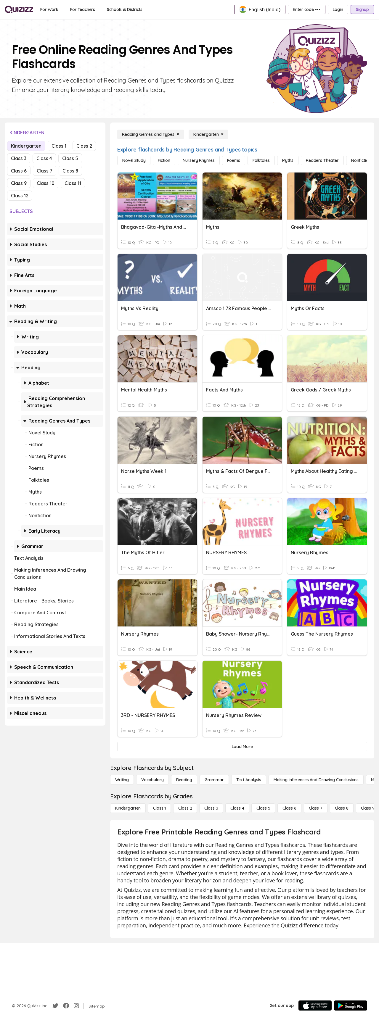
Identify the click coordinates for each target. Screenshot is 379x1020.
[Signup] (362, 9)
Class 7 (44, 171)
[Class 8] (342, 808)
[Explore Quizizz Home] (19, 9)
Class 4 (44, 158)
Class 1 (59, 146)
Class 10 (45, 183)
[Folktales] (261, 160)
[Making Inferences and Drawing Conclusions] (316, 779)
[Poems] (233, 160)
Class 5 (70, 158)
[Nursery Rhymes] (199, 160)
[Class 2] (185, 808)
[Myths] (287, 160)
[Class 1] (159, 808)
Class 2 (84, 146)
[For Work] (49, 9)
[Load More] (242, 746)
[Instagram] (76, 1006)
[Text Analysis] (248, 779)
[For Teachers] (82, 9)
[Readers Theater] (322, 160)
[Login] (338, 9)
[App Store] (315, 1005)
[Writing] (122, 779)
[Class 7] (315, 808)
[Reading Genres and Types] (150, 134)
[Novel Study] (133, 160)
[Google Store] (350, 1005)
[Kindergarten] (208, 134)
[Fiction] (164, 160)
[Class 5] (263, 808)
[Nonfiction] (361, 160)
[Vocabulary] (152, 779)
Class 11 (73, 183)
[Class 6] (289, 808)
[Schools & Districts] (124, 9)
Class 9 (19, 183)
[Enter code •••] (306, 9)
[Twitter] (55, 1006)
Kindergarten (26, 146)
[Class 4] (237, 808)
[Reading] (184, 779)
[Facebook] (66, 1006)
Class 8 (70, 171)
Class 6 (19, 171)
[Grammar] (214, 779)
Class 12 (19, 196)
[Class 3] (211, 808)
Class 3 (18, 158)
